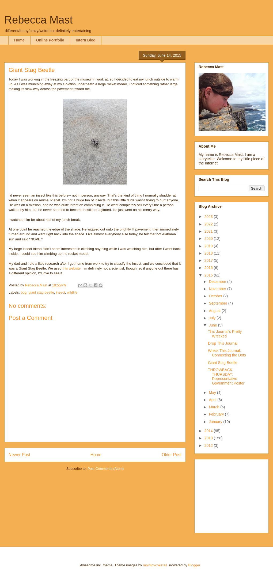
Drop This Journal (222, 343)
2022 (209, 224)
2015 (209, 275)
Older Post (171, 454)
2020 (209, 238)
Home (19, 40)
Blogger (194, 565)
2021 (209, 231)
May (213, 392)
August (215, 311)
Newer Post (19, 454)
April (213, 400)
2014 (209, 431)
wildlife (72, 292)
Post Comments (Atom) (106, 469)
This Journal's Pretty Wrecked (225, 333)
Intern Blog (86, 40)
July (213, 318)
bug (24, 292)
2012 (209, 445)
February (217, 414)
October (216, 296)
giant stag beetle (41, 292)
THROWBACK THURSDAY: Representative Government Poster (226, 376)
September (218, 303)
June (213, 325)
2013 (209, 438)
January (216, 422)
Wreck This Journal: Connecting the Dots (227, 352)
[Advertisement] (232, 494)
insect (60, 292)
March (214, 407)
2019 (209, 246)
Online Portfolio (50, 40)
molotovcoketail (155, 565)
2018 (209, 253)
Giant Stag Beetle (222, 362)
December (218, 281)
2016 (209, 268)
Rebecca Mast (38, 20)
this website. (72, 268)
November (218, 289)
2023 (209, 216)
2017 (209, 260)
